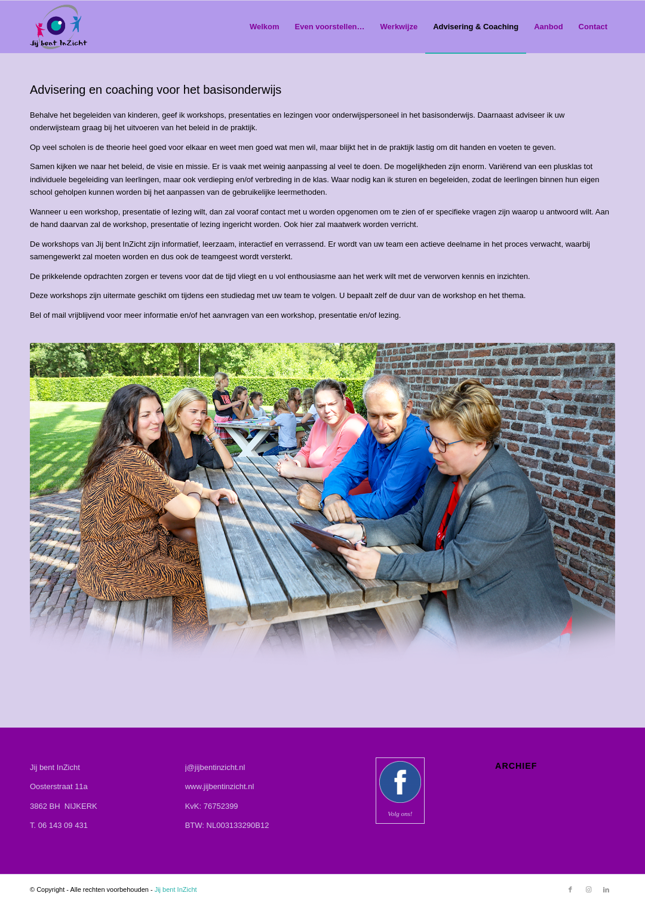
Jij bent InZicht (176, 889)
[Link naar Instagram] (588, 889)
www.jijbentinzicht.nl (219, 786)
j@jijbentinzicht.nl (215, 767)
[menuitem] (264, 27)
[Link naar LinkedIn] (606, 889)
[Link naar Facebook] (570, 889)
